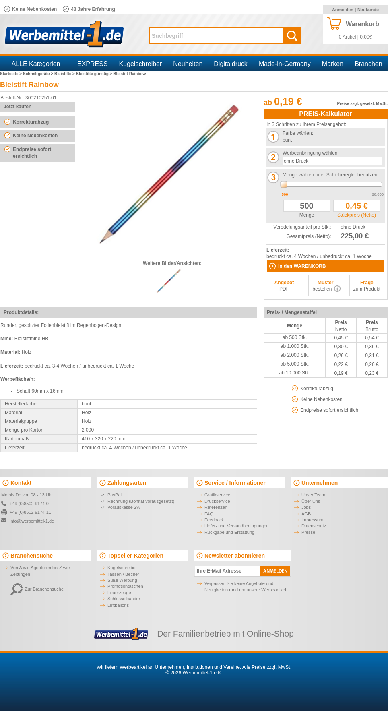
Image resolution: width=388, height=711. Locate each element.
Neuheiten (187, 63)
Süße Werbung (122, 580)
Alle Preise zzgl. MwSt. (266, 667)
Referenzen (215, 507)
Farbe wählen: (298, 133)
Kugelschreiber (140, 63)
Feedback (214, 519)
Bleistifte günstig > (95, 74)
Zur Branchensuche (37, 589)
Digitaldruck (231, 63)
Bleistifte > (65, 74)
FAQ (208, 513)
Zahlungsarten (126, 483)
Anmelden (342, 9)
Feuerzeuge (119, 592)
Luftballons (118, 605)
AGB (306, 513)
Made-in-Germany (285, 63)
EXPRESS (92, 63)
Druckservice (217, 501)
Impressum (312, 519)
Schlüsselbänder (123, 598)
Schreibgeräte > (38, 74)
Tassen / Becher (123, 574)
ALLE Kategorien (36, 63)
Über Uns (310, 501)
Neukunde (368, 9)
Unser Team (313, 494)
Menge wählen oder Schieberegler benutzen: (331, 175)
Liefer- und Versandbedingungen (236, 525)
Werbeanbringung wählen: (311, 153)
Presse (308, 532)
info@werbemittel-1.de (32, 521)
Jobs (306, 507)
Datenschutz (313, 525)
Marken (332, 63)
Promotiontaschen (125, 586)
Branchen (368, 63)
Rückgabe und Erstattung (229, 532)
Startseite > (11, 74)
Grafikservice (217, 494)
